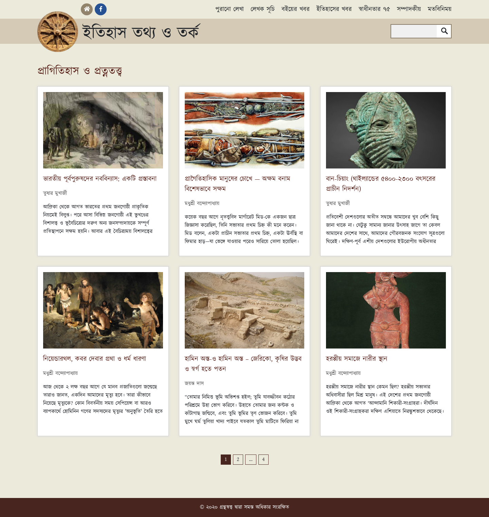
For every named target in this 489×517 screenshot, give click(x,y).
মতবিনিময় (440, 9)
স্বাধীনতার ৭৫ (374, 9)
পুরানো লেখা (229, 9)
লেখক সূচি (263, 9)
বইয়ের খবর (296, 9)
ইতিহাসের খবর (334, 9)
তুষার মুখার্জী (55, 193)
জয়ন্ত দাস (194, 384)
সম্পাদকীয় (409, 9)
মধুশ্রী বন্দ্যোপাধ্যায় (202, 204)
